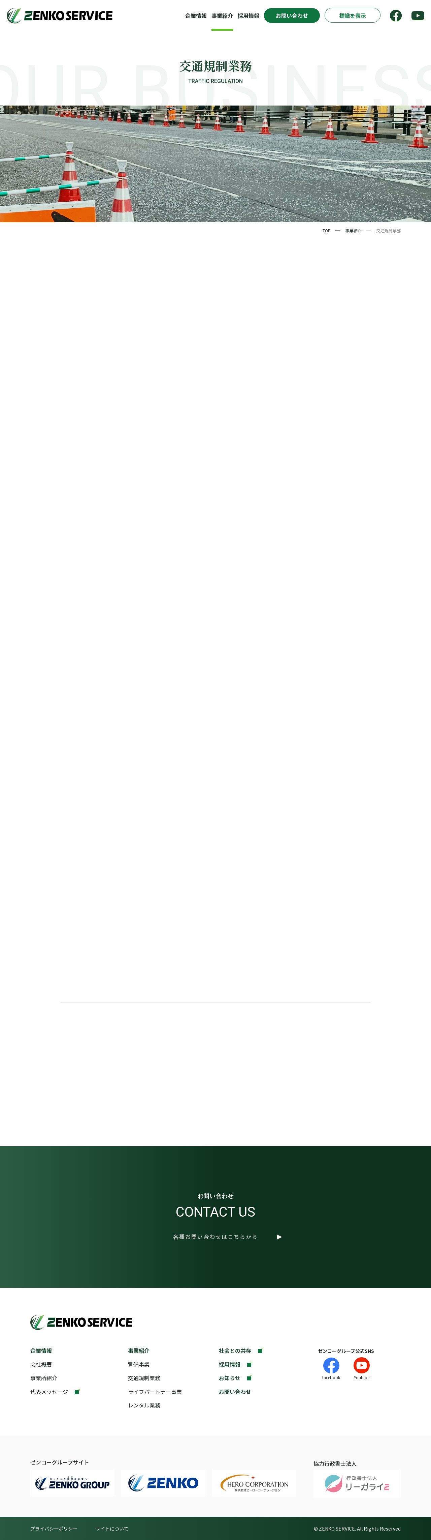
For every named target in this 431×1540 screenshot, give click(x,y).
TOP (327, 230)
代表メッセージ (49, 1392)
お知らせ (229, 1378)
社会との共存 (235, 1350)
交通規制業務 (144, 1378)
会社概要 (41, 1364)
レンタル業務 (144, 1405)
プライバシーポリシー (53, 1528)
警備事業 (139, 1364)
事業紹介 (222, 15)
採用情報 (248, 15)
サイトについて (112, 1528)
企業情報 (196, 15)
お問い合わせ (292, 15)
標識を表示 (352, 15)
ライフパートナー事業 (155, 1392)
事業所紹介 (43, 1378)
